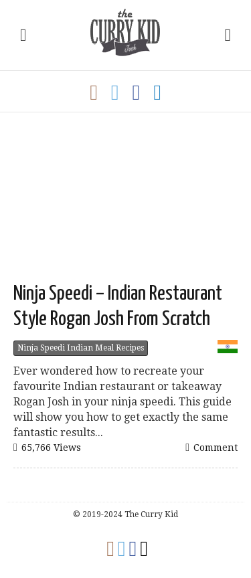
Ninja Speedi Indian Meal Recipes (80, 348)
